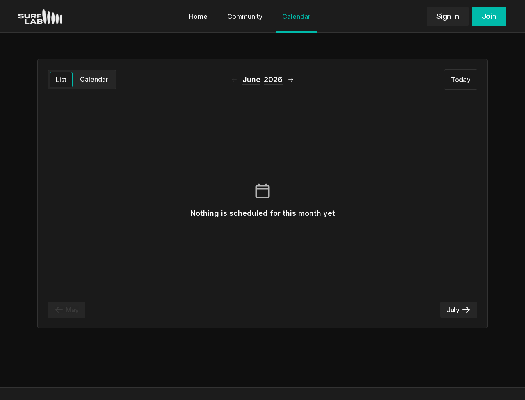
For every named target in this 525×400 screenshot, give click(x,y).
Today (460, 79)
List (61, 79)
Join (489, 16)
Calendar (94, 79)
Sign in (447, 16)
